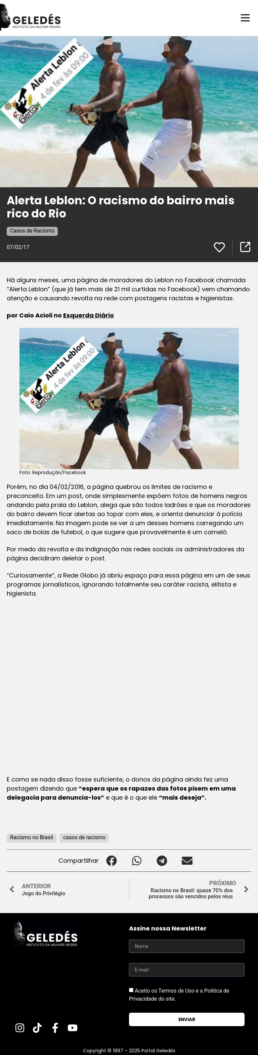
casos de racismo (84, 837)
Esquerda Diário (88, 315)
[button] (111, 860)
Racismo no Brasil (31, 837)
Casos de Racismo (32, 230)
